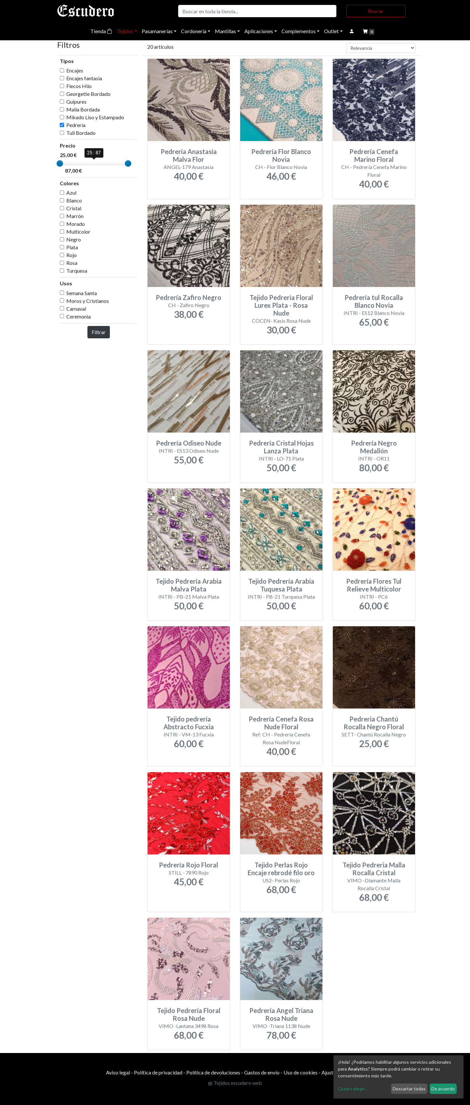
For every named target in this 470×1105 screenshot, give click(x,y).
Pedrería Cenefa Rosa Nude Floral (281, 723)
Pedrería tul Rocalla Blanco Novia (374, 301)
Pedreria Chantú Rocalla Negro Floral (374, 723)
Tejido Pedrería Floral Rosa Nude (188, 1014)
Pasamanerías (157, 31)
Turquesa (76, 270)
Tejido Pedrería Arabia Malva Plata (189, 585)
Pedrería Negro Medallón (374, 447)
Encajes (74, 70)
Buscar (376, 11)
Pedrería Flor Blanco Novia (281, 155)
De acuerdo (443, 1088)
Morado (75, 224)
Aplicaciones (258, 31)
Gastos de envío (262, 1072)
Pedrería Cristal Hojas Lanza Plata (281, 447)
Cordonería (193, 31)
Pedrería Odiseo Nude (188, 443)
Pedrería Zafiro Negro (188, 297)
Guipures (76, 101)
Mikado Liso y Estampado (95, 117)
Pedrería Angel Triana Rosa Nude (281, 1014)
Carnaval (76, 309)
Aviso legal (118, 1072)
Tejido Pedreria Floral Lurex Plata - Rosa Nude (281, 305)
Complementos (298, 31)
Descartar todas (409, 1088)
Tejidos (125, 31)
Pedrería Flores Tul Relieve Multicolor (373, 585)
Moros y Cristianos (87, 301)
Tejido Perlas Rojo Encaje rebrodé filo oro (281, 869)
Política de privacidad (158, 1072)
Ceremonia (78, 316)
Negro (73, 239)
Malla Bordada (83, 109)
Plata (72, 247)
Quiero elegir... (352, 1088)
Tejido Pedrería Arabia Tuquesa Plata (281, 585)
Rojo (71, 255)
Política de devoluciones (213, 1072)
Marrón (75, 216)
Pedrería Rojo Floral (188, 865)
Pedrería (75, 125)
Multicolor (78, 231)
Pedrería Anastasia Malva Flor (189, 155)
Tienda (101, 31)
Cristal (73, 208)
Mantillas (225, 31)
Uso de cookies (300, 1072)
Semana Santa (81, 293)
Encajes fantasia (84, 78)
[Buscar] (257, 11)
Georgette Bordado (88, 94)
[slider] (60, 163)
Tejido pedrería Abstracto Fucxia (188, 723)
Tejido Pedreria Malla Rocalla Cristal (374, 869)
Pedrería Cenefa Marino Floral (373, 155)
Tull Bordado (81, 133)
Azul (71, 192)
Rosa (71, 263)
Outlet (331, 31)
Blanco (74, 200)
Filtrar (99, 332)
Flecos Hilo (79, 86)
